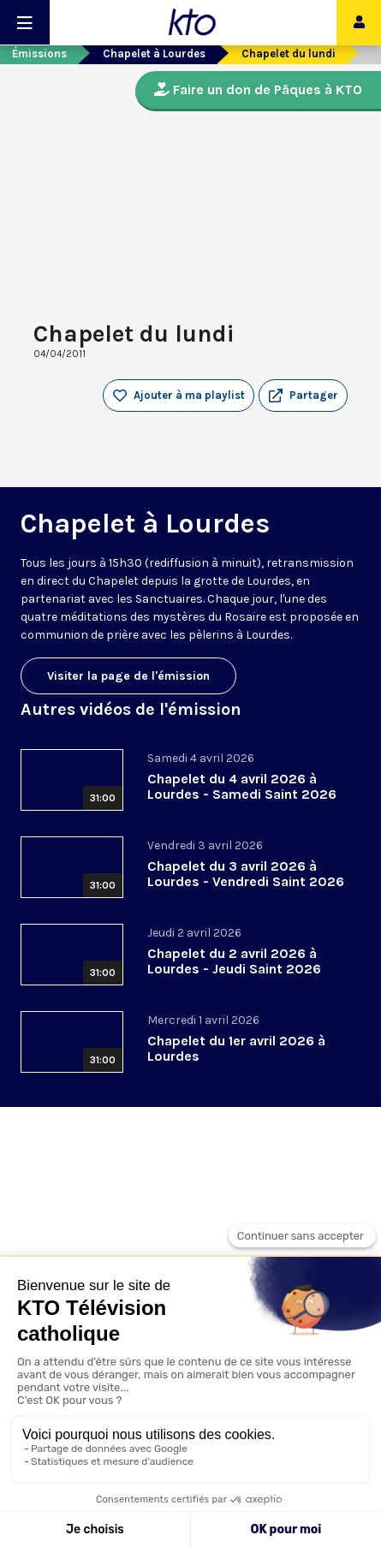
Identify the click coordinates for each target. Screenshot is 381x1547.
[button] (303, 395)
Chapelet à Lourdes (154, 53)
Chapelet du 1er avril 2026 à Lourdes (236, 1048)
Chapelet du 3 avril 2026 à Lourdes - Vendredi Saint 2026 (245, 874)
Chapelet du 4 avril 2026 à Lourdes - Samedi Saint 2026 (241, 786)
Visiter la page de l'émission (128, 676)
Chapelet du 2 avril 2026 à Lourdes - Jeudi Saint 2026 (234, 961)
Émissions (39, 53)
